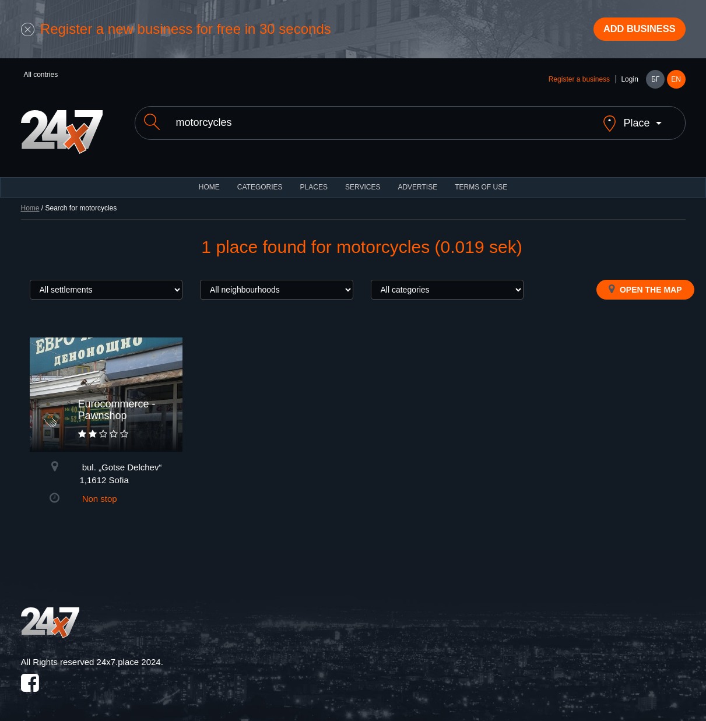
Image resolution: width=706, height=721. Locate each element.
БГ (655, 83)
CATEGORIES (260, 181)
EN (676, 83)
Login (629, 83)
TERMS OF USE (481, 181)
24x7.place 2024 (129, 655)
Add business (633, 31)
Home (30, 202)
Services (362, 181)
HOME (209, 181)
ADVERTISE (417, 181)
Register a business (579, 83)
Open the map (645, 282)
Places (314, 181)
